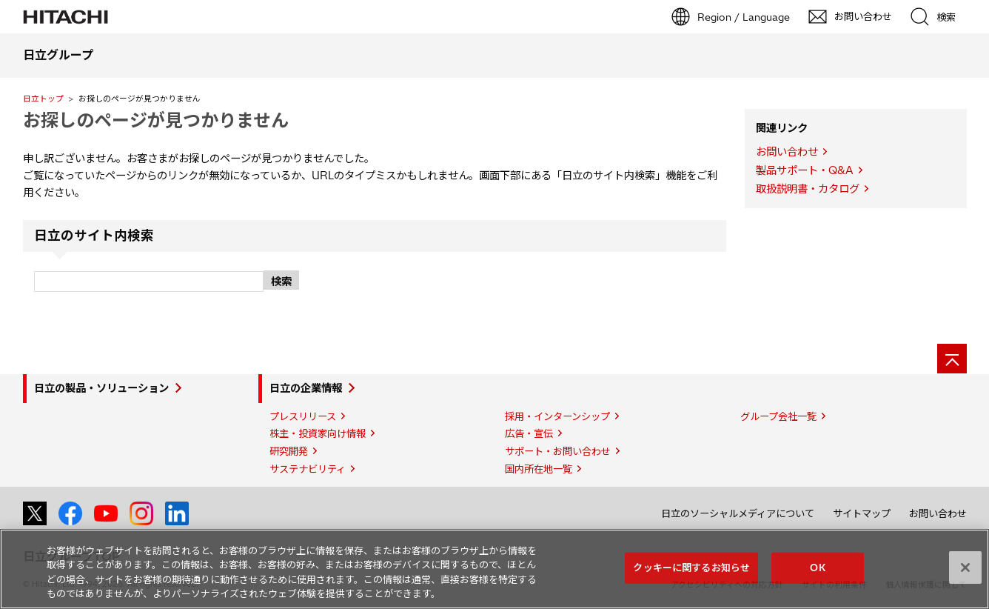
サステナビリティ (307, 469)
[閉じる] (965, 567)
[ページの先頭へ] (952, 358)
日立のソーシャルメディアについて (737, 513)
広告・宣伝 (529, 433)
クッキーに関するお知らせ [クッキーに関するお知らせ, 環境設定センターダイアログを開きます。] (691, 567)
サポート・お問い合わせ (558, 451)
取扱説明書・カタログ (807, 189)
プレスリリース (302, 416)
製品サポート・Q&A (805, 170)
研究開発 (288, 451)
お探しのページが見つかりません (156, 120)
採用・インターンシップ (557, 416)
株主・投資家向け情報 (317, 433)
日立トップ (43, 98)
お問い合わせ (787, 152)
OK (817, 567)
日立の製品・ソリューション (101, 388)
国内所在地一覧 (538, 469)
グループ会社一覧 (778, 416)
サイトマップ (862, 513)
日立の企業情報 (305, 388)
